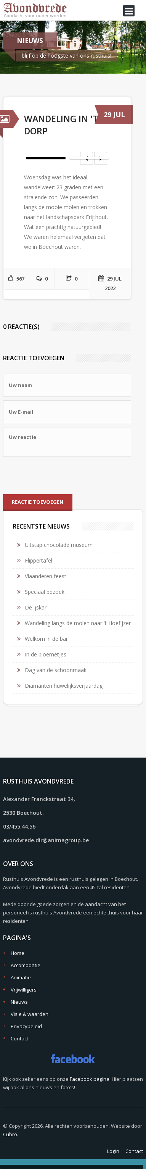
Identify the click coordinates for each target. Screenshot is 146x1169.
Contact (19, 1038)
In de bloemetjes (45, 654)
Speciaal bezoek (44, 591)
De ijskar (36, 607)
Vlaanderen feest (45, 576)
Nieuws (19, 1001)
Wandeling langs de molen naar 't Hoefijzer (78, 623)
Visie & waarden (29, 1014)
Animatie (21, 977)
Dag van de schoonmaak (56, 670)
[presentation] (61, 475)
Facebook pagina (89, 1078)
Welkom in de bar (46, 638)
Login (113, 1151)
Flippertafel (38, 560)
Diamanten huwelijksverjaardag (64, 685)
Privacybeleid (26, 1026)
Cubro (10, 1134)
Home (17, 953)
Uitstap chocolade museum (59, 544)
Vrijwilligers (24, 989)
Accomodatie (25, 965)
